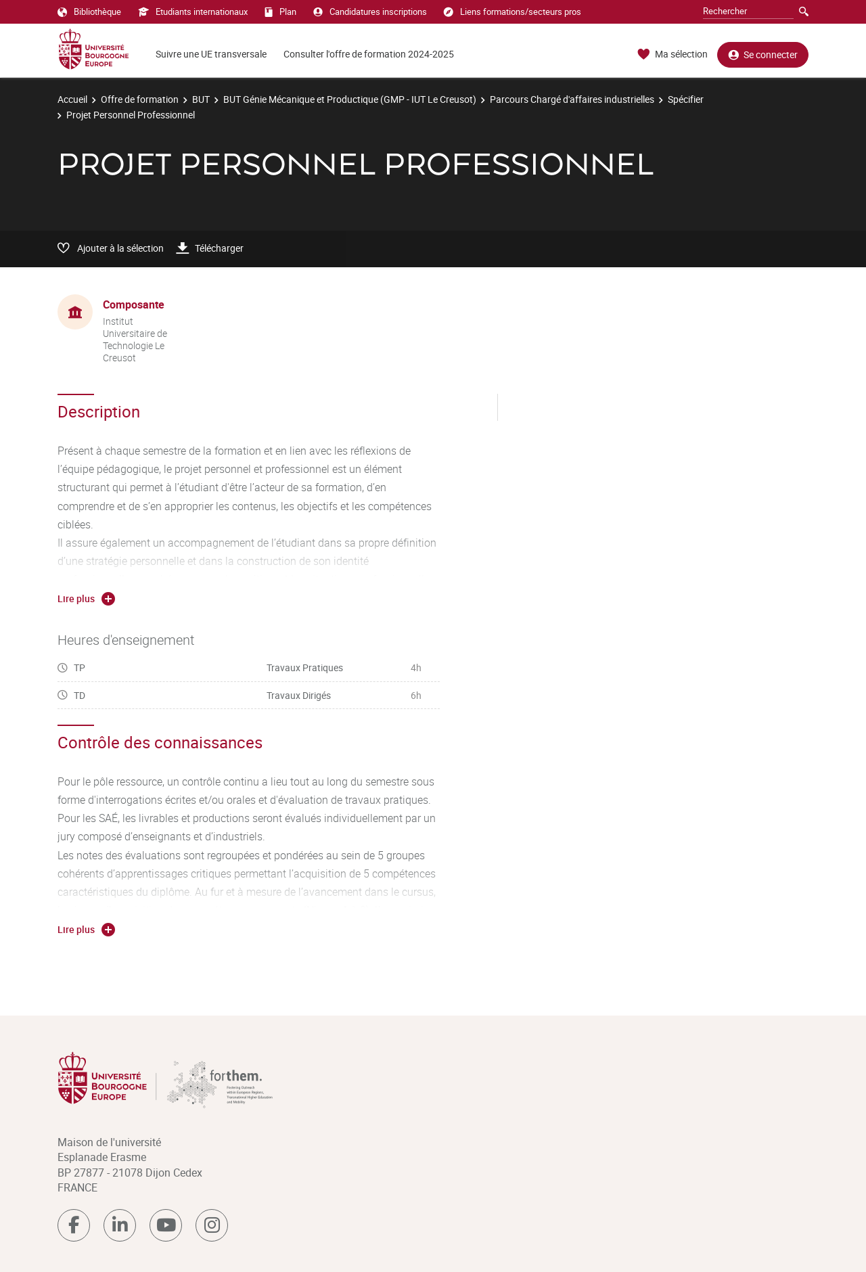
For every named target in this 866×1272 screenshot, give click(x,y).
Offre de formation (140, 99)
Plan (280, 11)
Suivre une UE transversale (211, 53)
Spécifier (686, 99)
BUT (201, 99)
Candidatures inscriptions (370, 11)
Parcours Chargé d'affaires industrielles (572, 99)
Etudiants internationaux (193, 11)
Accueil (72, 99)
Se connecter (763, 54)
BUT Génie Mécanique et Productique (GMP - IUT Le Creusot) (349, 99)
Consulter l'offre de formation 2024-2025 (368, 53)
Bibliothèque (89, 11)
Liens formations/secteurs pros (512, 11)
